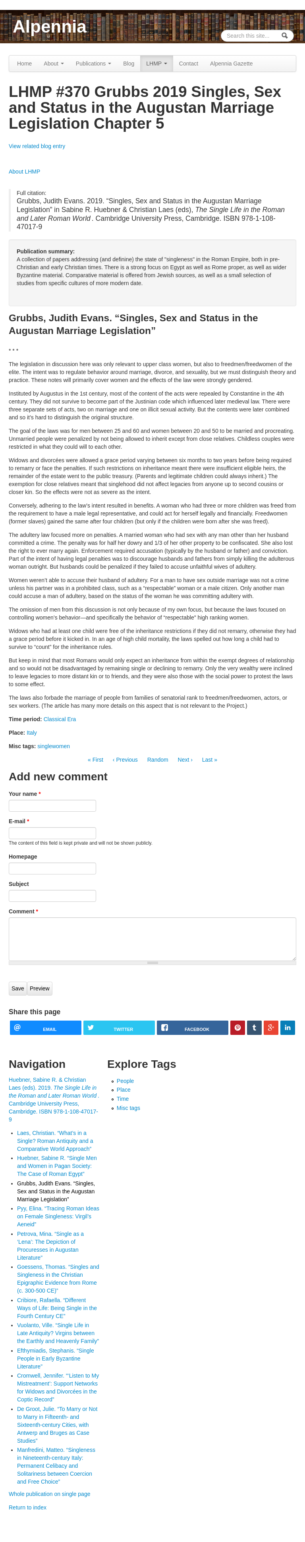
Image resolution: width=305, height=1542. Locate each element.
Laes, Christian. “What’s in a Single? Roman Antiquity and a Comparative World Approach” (55, 1141)
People (125, 1081)
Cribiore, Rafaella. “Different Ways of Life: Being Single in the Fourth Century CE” (57, 1308)
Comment (23, 911)
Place (124, 1090)
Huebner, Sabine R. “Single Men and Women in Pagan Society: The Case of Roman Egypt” (57, 1166)
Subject (19, 884)
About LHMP (24, 171)
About (54, 63)
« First (95, 760)
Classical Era (60, 719)
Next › (185, 760)
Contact (188, 63)
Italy (32, 733)
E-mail (19, 821)
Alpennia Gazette (231, 63)
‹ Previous (125, 760)
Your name (25, 794)
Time (123, 1099)
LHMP (156, 63)
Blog (128, 63)
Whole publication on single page (49, 1494)
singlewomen (53, 746)
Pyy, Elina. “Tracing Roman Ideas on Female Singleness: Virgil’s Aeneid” (58, 1216)
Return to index (27, 1507)
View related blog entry (37, 146)
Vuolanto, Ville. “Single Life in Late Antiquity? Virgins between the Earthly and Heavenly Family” (58, 1333)
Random (157, 760)
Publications (93, 63)
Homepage (23, 856)
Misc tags (128, 1108)
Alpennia (50, 26)
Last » (209, 760)
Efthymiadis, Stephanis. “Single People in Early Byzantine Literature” (55, 1358)
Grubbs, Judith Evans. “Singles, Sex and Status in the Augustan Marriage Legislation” (56, 1191)
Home (24, 63)
